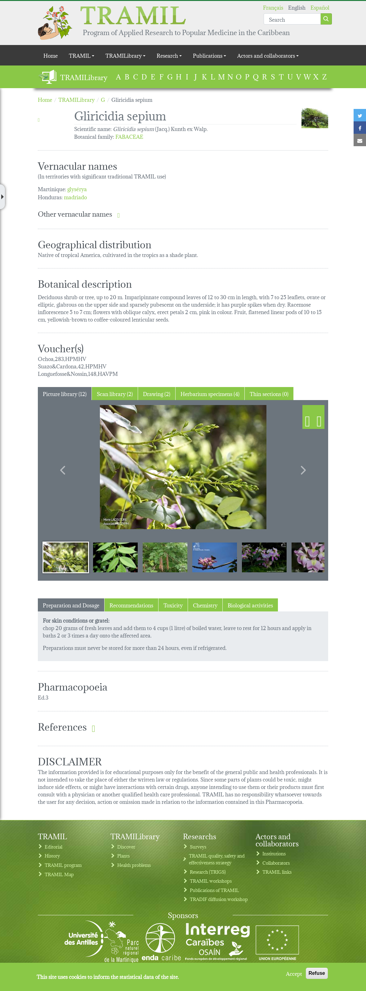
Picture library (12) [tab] (65, 393)
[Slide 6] (314, 557)
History (52, 855)
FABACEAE (129, 136)
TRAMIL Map (59, 874)
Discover (126, 846)
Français (273, 7)
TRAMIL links (277, 871)
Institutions (274, 853)
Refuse (317, 973)
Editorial (53, 846)
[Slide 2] (115, 557)
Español (319, 7)
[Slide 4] (214, 557)
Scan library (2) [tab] (115, 393)
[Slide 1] (65, 557)
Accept (294, 973)
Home (50, 55)
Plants (123, 855)
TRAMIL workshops (211, 880)
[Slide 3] (165, 557)
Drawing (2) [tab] (156, 393)
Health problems (134, 864)
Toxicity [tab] (173, 605)
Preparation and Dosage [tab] (71, 605)
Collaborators (276, 862)
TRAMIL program (63, 864)
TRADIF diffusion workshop (219, 899)
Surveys (198, 846)
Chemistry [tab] (205, 605)
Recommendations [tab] (131, 605)
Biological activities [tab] (250, 605)
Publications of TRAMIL (214, 890)
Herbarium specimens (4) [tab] (210, 393)
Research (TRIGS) (208, 871)
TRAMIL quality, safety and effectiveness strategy (217, 859)
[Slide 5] (264, 557)
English (297, 7)
